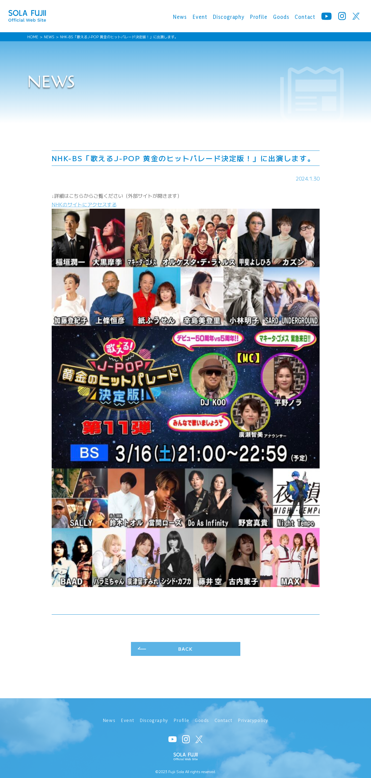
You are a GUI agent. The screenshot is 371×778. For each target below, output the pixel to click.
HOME (32, 36)
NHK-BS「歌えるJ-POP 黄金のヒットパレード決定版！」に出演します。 (119, 36)
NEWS (49, 36)
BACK (185, 649)
